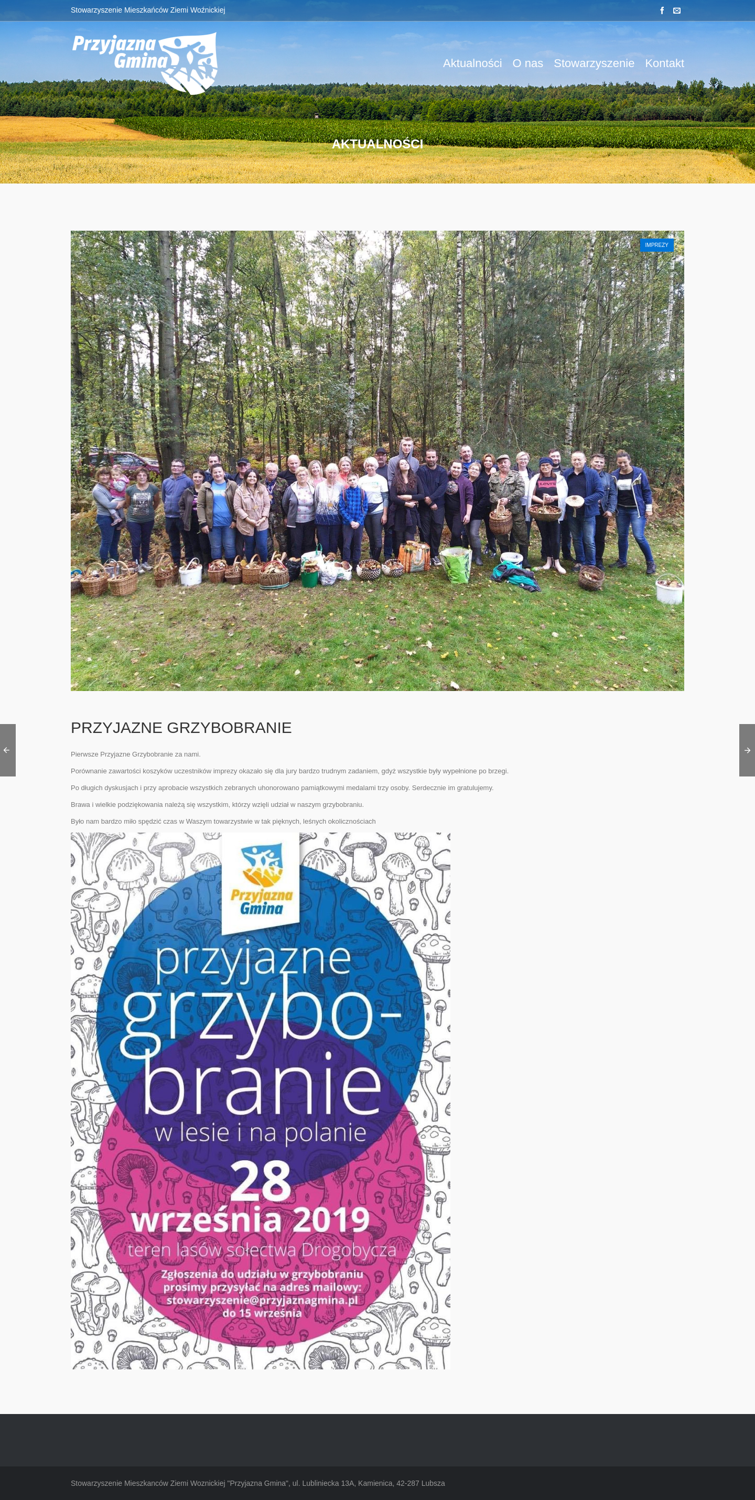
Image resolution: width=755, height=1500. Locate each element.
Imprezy (656, 245)
